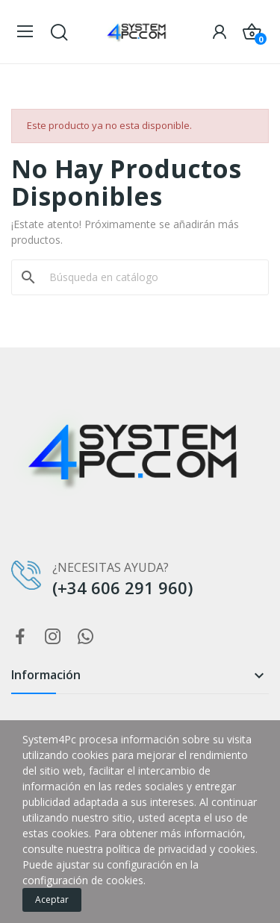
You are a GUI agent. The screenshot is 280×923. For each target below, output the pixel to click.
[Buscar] (149, 277)
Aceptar (52, 899)
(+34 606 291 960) (122, 587)
